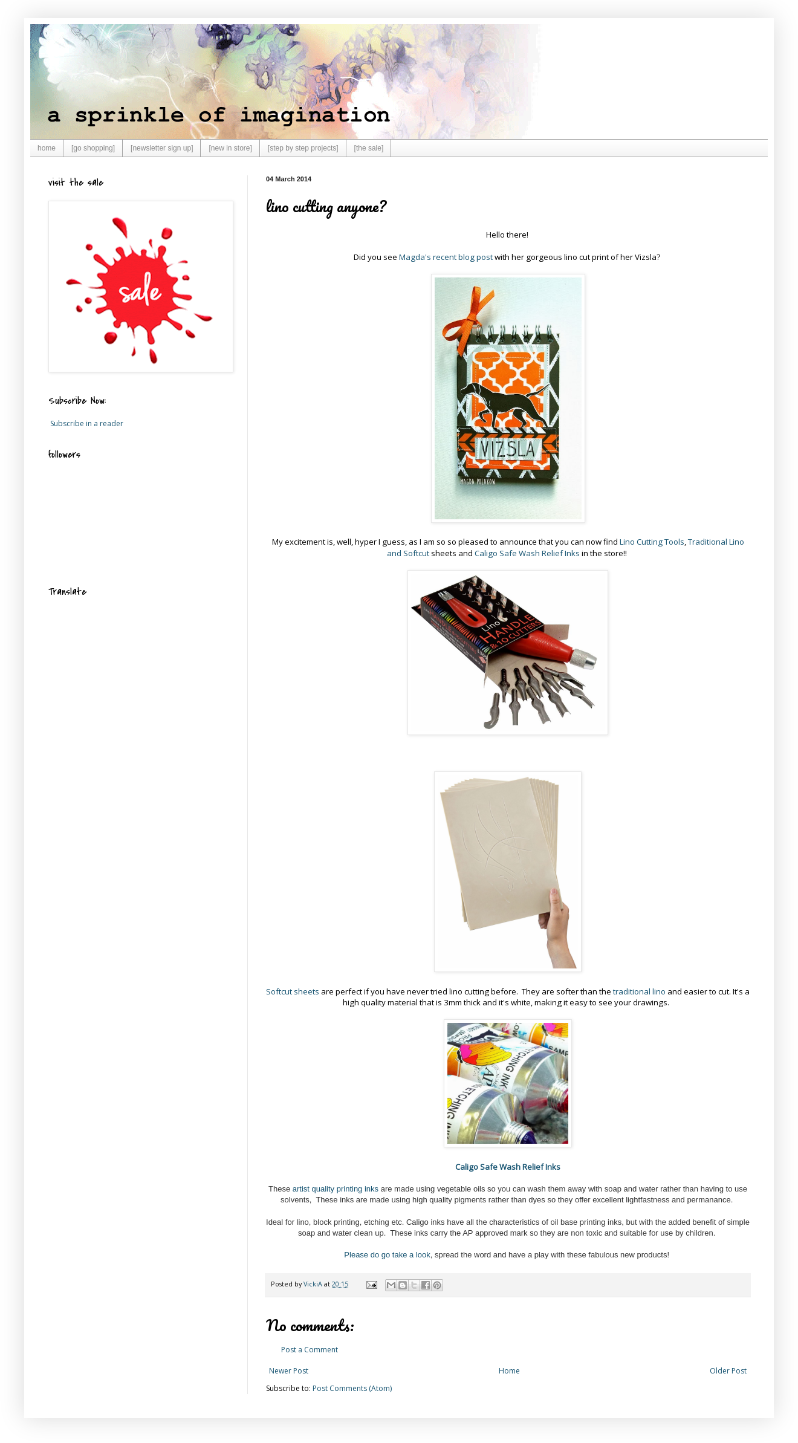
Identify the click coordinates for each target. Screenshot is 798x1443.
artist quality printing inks (337, 1188)
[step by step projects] (303, 148)
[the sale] (369, 148)
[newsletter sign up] (162, 148)
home (46, 148)
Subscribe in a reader (86, 423)
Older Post (728, 1371)
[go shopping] (93, 148)
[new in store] (230, 148)
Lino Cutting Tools (652, 541)
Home (509, 1371)
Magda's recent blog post (446, 256)
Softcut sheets (292, 991)
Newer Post (288, 1371)
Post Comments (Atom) (352, 1388)
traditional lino (640, 991)
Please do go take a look (387, 1254)
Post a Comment (309, 1349)
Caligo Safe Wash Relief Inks (527, 553)
